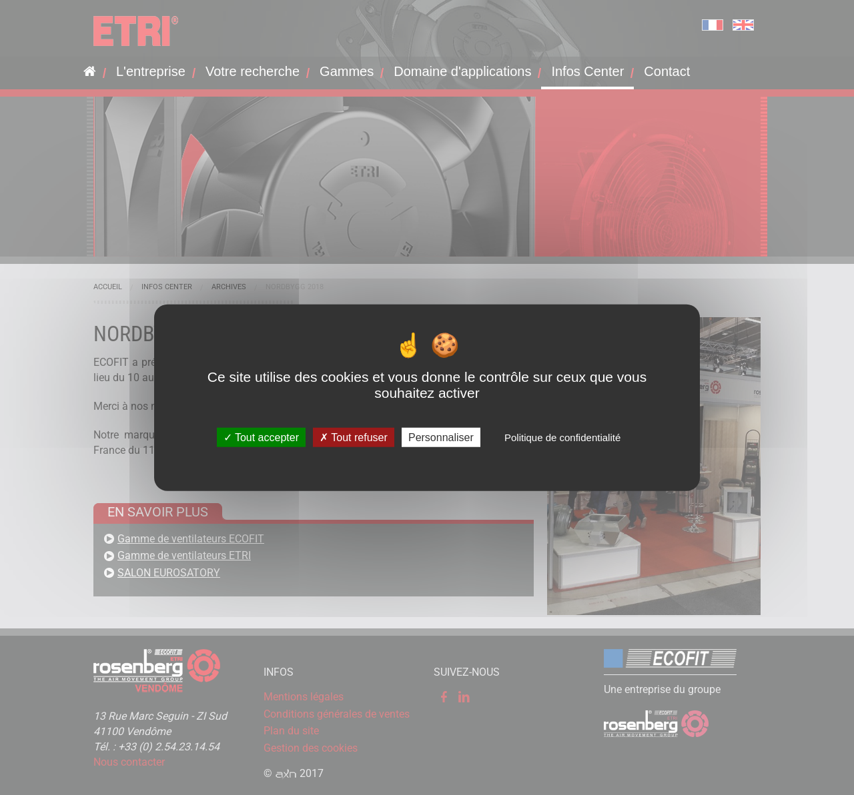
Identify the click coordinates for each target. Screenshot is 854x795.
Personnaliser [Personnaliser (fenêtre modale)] (441, 437)
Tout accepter (261, 437)
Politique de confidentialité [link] (562, 437)
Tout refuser (354, 437)
